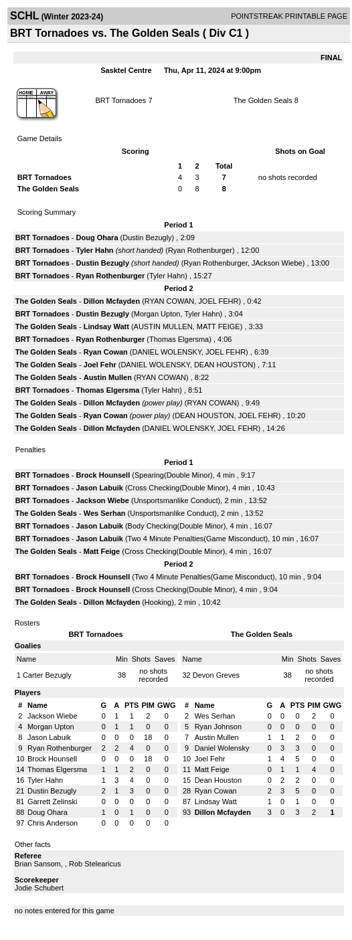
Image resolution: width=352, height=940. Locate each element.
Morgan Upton (157, 314)
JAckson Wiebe (277, 263)
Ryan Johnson (218, 727)
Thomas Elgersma (179, 339)
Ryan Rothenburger (200, 250)
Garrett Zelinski (52, 801)
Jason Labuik (99, 488)
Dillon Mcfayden (112, 301)
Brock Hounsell (103, 475)
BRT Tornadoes (120, 100)
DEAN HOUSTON (223, 365)
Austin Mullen (108, 377)
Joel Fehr (100, 365)
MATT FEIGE (218, 326)
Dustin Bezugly (146, 237)
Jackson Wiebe (102, 500)
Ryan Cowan (106, 352)
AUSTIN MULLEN (163, 326)
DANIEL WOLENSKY (167, 352)
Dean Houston (218, 780)
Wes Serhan (105, 513)
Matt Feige (102, 551)
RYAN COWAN (169, 301)
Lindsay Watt (106, 326)
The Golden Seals (263, 100)
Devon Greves (216, 675)
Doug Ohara (97, 237)
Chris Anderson (52, 823)
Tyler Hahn (95, 250)
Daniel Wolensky (222, 748)
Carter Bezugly (47, 675)
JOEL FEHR (218, 301)
